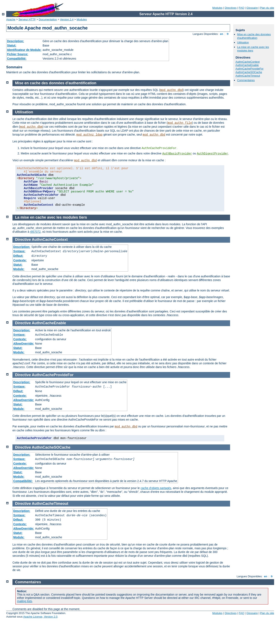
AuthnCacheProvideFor (249, 68)
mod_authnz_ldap (89, 134)
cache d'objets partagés (156, 488)
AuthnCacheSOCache (248, 72)
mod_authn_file (180, 123)
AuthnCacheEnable (247, 65)
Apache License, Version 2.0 (40, 616)
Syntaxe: (19, 251)
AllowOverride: (23, 343)
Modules (217, 7)
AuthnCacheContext (247, 61)
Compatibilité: (16, 58)
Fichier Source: (17, 54)
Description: (15, 41)
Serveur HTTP (27, 19)
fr (228, 33)
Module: (19, 269)
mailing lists (24, 601)
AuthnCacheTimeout (247, 75)
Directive (23, 239)
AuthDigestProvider (212, 153)
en (221, 33)
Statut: (11, 45)
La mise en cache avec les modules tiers (253, 48)
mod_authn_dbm (31, 126)
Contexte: (20, 260)
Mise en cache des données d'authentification (254, 36)
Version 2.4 (67, 19)
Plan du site (267, 7)
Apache (10, 19)
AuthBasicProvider (177, 153)
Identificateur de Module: (24, 49)
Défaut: (18, 255)
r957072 (35, 231)
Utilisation (243, 42)
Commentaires (246, 80)
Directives (231, 7)
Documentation (48, 19)
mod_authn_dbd (171, 90)
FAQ (241, 7)
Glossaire (252, 7)
